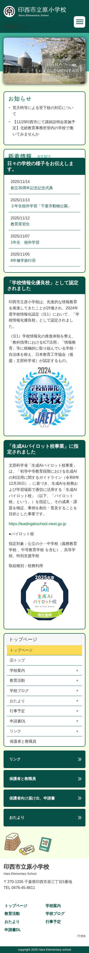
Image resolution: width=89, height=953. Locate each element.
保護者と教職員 (23, 741)
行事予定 (18, 711)
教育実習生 (20, 224)
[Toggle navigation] (79, 22)
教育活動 (18, 680)
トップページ (21, 650)
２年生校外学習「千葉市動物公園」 (41, 206)
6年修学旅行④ (23, 260)
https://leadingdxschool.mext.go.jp (37, 524)
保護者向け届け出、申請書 (32, 798)
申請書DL (18, 721)
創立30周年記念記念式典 (32, 188)
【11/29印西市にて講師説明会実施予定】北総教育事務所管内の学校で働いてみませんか (44, 128)
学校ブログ (20, 691)
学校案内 (18, 670)
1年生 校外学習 (25, 242)
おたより (18, 701)
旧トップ (17, 660)
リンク (16, 731)
